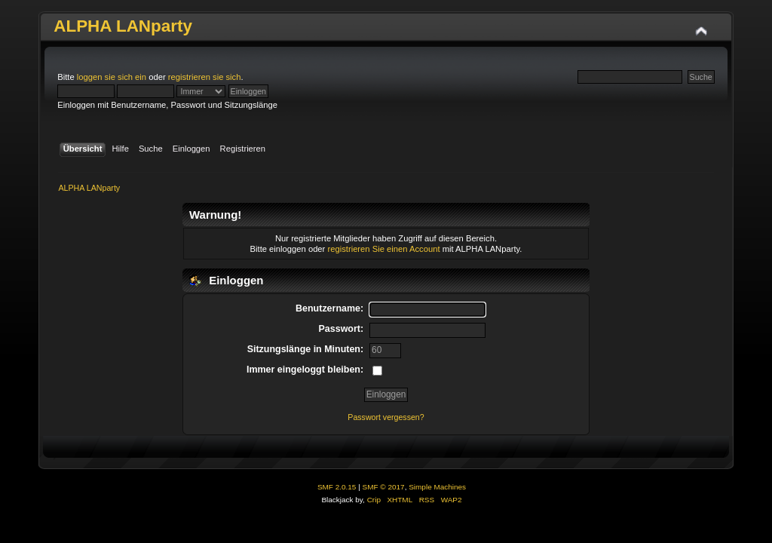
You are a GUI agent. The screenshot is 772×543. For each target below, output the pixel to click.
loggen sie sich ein (111, 76)
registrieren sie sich (204, 76)
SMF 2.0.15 (337, 487)
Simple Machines (437, 487)
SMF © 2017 (384, 487)
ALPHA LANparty (123, 26)
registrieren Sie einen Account (383, 248)
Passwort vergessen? (386, 417)
